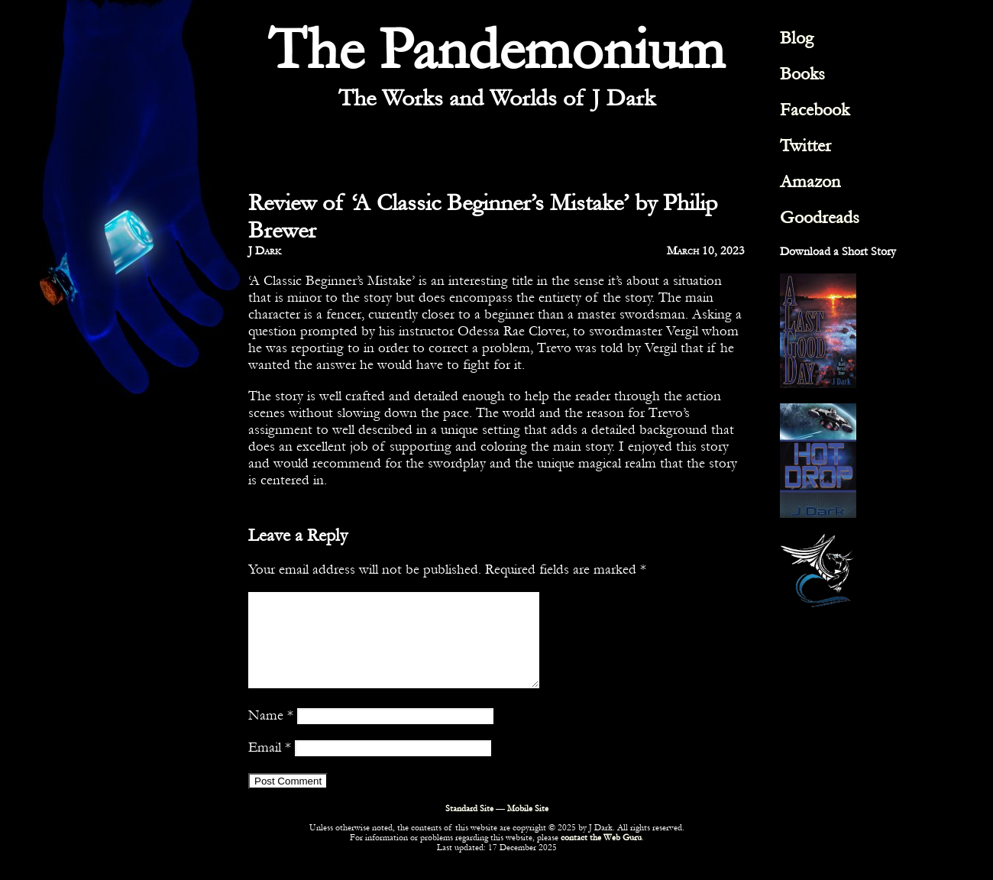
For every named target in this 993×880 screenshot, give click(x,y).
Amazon (810, 181)
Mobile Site (527, 827)
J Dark (264, 250)
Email (269, 765)
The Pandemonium (496, 49)
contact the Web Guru (601, 856)
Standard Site (469, 827)
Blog (796, 38)
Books (802, 73)
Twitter (805, 145)
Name (270, 733)
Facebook (814, 109)
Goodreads (819, 217)
